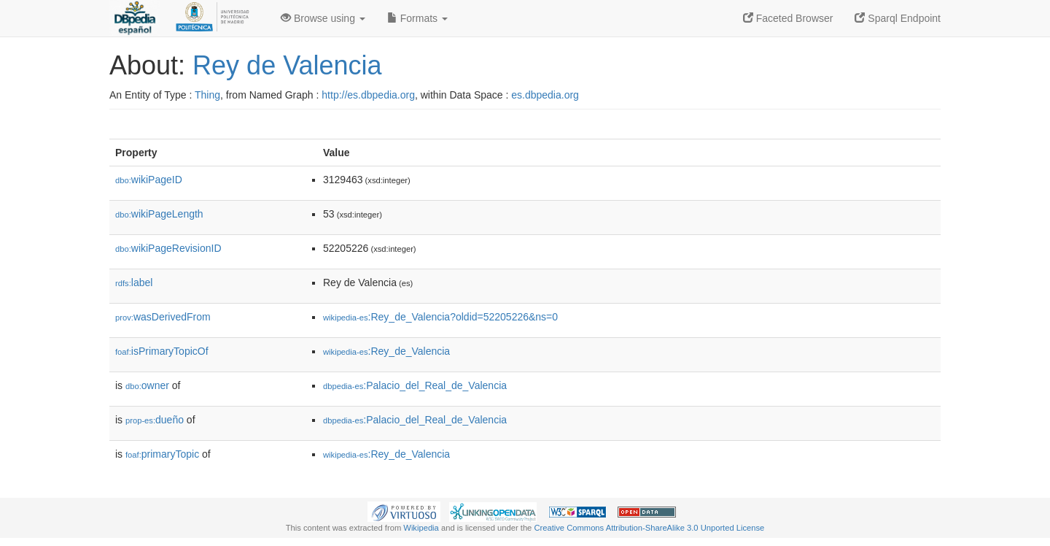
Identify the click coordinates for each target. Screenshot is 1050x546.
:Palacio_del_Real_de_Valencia (415, 385)
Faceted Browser (788, 18)
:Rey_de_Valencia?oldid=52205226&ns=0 (440, 317)
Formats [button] (417, 18)
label (133, 282)
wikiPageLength (159, 214)
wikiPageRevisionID (168, 248)
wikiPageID (148, 179)
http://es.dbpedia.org (368, 95)
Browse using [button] (323, 18)
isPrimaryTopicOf (162, 351)
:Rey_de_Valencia (386, 351)
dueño (154, 420)
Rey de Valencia (287, 65)
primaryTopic (162, 454)
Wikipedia (421, 527)
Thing (207, 95)
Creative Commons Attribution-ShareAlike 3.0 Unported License (649, 527)
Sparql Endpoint (898, 18)
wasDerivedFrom (163, 317)
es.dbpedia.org (545, 95)
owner (147, 385)
